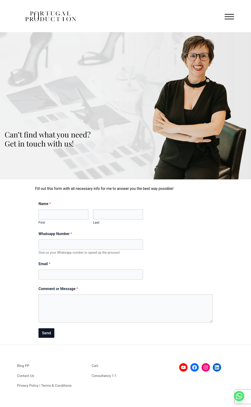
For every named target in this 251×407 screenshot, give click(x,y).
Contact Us (25, 376)
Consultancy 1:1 (104, 376)
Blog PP (23, 366)
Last (96, 222)
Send (46, 333)
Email (44, 264)
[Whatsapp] (239, 396)
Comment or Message (58, 289)
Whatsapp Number (55, 234)
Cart (95, 366)
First (41, 222)
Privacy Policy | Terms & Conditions (44, 385)
